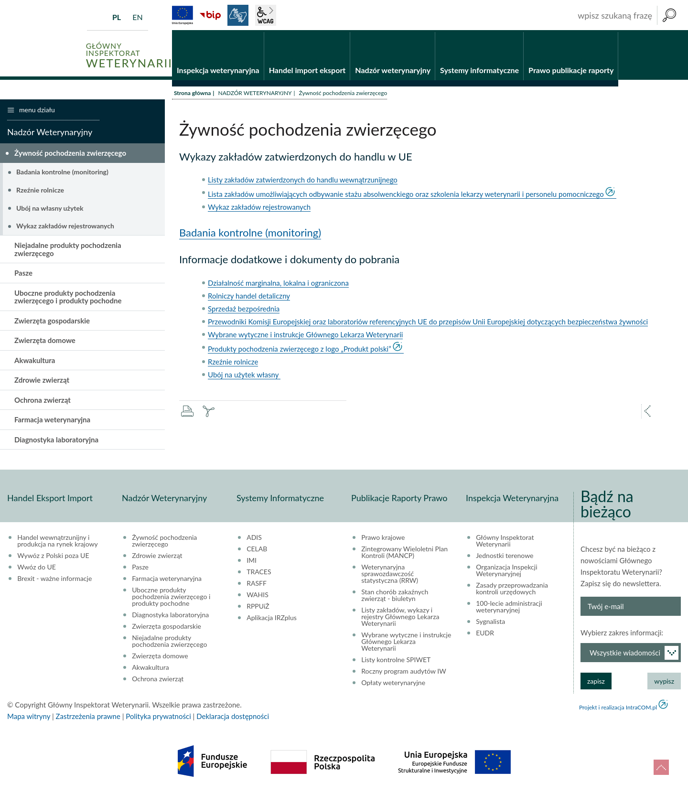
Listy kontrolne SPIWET (395, 661)
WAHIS (258, 596)
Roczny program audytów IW (403, 672)
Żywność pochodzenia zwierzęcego (70, 154)
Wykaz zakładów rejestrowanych (259, 208)
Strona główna (192, 94)
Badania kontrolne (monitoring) (250, 233)
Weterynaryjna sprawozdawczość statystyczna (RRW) (389, 575)
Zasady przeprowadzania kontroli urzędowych (512, 590)
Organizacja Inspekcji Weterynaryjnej (506, 572)
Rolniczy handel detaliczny (249, 297)
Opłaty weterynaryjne (393, 684)
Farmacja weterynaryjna (52, 421)
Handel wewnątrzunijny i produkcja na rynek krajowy (57, 542)
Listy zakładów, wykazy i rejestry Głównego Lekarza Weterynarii (400, 618)
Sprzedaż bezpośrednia (244, 310)
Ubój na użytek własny (244, 376)
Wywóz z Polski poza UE (53, 557)
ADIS (254, 539)
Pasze (23, 274)
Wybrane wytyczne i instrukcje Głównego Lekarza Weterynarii (305, 336)
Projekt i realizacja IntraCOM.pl (618, 708)
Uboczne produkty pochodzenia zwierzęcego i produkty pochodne (67, 298)
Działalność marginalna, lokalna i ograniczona (278, 284)
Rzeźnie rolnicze (233, 363)
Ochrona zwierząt (42, 401)
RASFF (257, 584)
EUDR (485, 634)
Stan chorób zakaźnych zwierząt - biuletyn (394, 596)
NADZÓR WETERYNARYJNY (254, 94)
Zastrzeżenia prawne (88, 717)
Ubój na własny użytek (49, 209)
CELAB (257, 550)
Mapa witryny (28, 717)
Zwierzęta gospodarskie (52, 321)
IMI (252, 561)
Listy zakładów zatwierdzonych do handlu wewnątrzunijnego (303, 181)
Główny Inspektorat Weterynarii (505, 542)
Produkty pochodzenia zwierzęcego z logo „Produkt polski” (299, 350)
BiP (210, 15)
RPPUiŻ (258, 607)
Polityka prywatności (158, 717)
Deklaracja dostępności (232, 717)
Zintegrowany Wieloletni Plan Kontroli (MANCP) (404, 553)
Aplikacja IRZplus (272, 619)
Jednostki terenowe (504, 557)
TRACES (259, 573)
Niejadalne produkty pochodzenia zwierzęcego (67, 250)
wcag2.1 (265, 15)
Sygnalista (490, 623)
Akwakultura (34, 361)
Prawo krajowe (383, 539)
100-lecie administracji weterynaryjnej (509, 608)
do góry (661, 767)
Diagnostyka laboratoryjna (56, 440)
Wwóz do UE (36, 568)
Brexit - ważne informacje (54, 580)
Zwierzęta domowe (44, 341)
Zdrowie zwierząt (41, 381)
